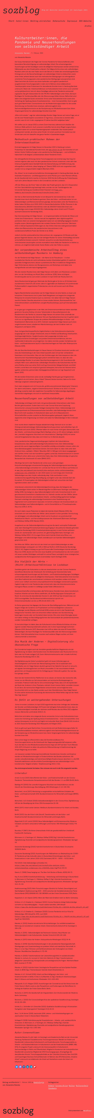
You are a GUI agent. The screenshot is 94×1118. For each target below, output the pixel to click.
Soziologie (39, 1082)
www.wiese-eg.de (55, 150)
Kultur (72, 1085)
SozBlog (21, 10)
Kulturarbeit (82, 1085)
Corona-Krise (61, 1085)
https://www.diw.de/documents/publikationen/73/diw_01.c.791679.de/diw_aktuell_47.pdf (52, 916)
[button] (16, 1066)
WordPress (87, 1110)
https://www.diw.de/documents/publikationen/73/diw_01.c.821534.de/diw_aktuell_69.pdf (51, 907)
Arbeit (51, 1085)
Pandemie (52, 1088)
